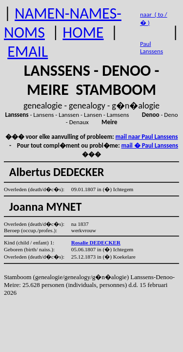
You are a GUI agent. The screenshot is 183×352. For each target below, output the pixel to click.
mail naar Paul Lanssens (147, 136)
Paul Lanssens (151, 47)
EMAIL (27, 51)
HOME (82, 32)
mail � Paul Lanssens (149, 145)
